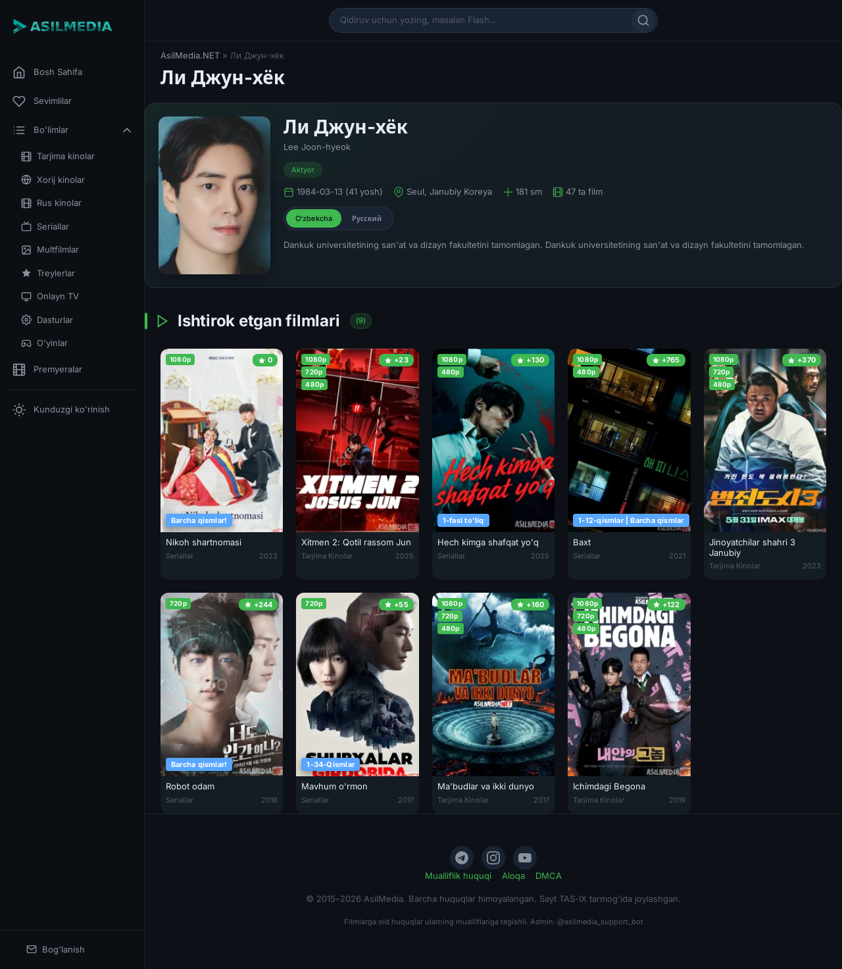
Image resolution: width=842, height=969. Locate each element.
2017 (406, 800)
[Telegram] (462, 858)
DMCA (548, 875)
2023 (268, 555)
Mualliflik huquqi (458, 875)
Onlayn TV (50, 296)
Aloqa (513, 875)
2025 (404, 555)
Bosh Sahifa (47, 72)
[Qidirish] (643, 20)
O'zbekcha (313, 218)
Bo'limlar (73, 130)
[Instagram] (493, 858)
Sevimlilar (42, 101)
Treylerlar (48, 273)
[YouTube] (525, 858)
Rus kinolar (51, 203)
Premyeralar (47, 369)
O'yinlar (44, 343)
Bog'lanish (55, 949)
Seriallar (45, 226)
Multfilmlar (50, 249)
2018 (269, 800)
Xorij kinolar (53, 180)
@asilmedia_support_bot (600, 921)
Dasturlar (47, 320)
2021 (677, 555)
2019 (677, 800)
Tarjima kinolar (58, 156)
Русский (367, 218)
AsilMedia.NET (190, 55)
